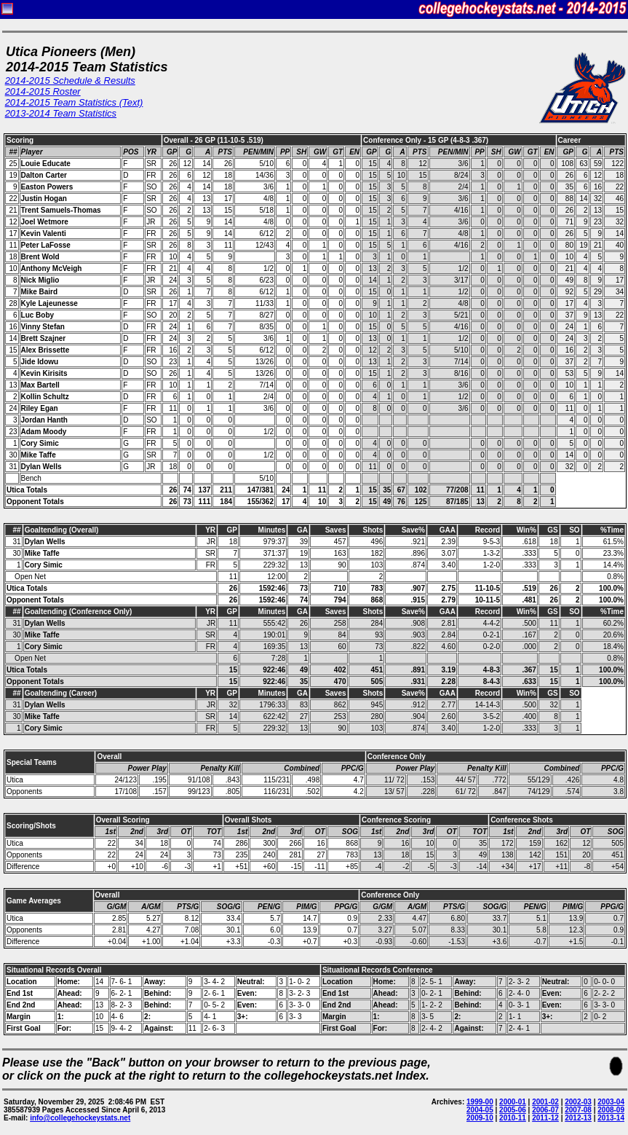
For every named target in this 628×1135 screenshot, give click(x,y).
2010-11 (512, 1118)
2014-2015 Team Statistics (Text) (74, 102)
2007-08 (578, 1110)
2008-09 (610, 1110)
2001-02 (545, 1102)
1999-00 (479, 1102)
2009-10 (479, 1118)
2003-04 (610, 1102)
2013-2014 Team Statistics (60, 113)
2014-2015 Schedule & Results (70, 80)
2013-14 (610, 1118)
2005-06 (512, 1110)
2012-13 (578, 1118)
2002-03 (578, 1102)
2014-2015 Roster (43, 91)
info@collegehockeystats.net (80, 1118)
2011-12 (545, 1118)
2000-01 (512, 1102)
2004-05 (479, 1110)
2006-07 (545, 1110)
